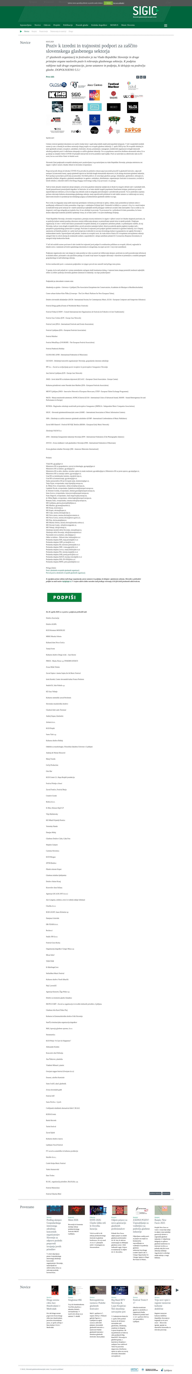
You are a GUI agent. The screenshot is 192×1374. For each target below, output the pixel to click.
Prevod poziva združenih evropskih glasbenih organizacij (65, 573)
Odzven (47, 25)
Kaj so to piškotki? (118, 3)
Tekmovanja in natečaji (58, 31)
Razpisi (34, 31)
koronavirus (166, 1193)
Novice (38, 25)
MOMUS (114, 25)
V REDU (108, 3)
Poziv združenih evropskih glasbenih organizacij (62, 570)
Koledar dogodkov (99, 25)
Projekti (56, 25)
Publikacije (68, 25)
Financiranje (43, 31)
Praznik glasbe (82, 25)
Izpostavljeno (25, 25)
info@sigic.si (66, 581)
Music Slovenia (128, 25)
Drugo (71, 31)
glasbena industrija (155, 1193)
